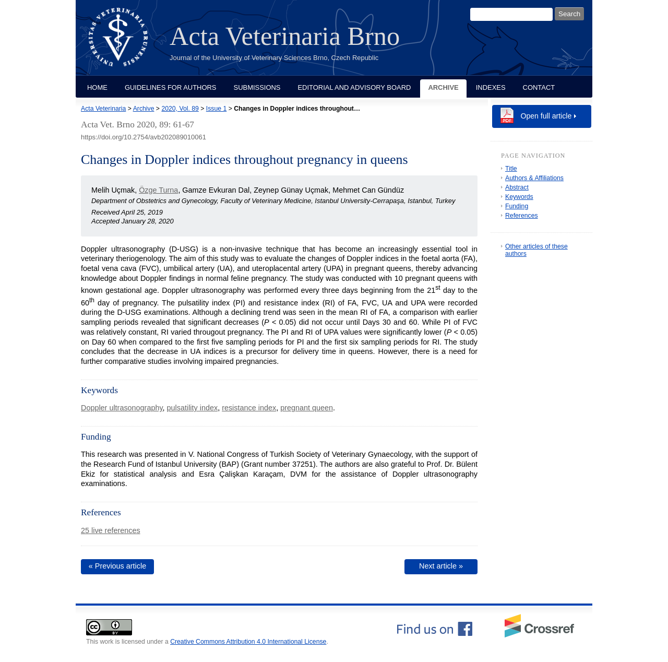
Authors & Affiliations (534, 178)
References (521, 215)
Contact (539, 87)
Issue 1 (216, 108)
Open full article (546, 116)
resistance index (249, 408)
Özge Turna (158, 190)
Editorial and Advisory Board (354, 87)
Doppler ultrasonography (122, 408)
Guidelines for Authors (171, 87)
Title (511, 168)
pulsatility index (192, 408)
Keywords (519, 196)
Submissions (257, 87)
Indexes (491, 87)
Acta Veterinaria (103, 108)
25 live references (110, 530)
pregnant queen (306, 408)
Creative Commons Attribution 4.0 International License (248, 641)
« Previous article (117, 566)
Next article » (441, 566)
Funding (516, 206)
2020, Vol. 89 (179, 108)
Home (97, 87)
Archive (443, 87)
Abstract (517, 187)
